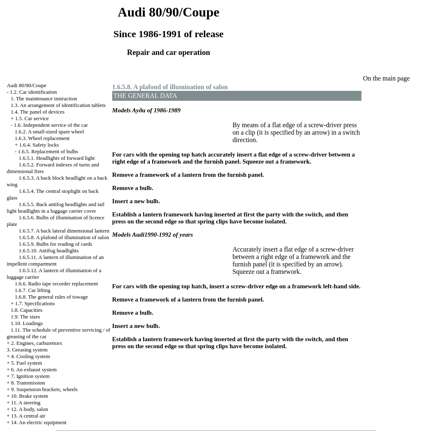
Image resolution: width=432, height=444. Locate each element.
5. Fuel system (26, 363)
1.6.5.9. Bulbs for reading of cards (55, 244)
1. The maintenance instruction (44, 98)
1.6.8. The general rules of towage (51, 297)
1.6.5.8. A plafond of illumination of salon (64, 237)
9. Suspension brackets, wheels (44, 389)
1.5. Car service (32, 118)
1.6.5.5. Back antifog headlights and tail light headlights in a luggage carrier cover (55, 207)
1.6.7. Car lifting (32, 290)
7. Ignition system (30, 376)
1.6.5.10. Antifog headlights (48, 250)
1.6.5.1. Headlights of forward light (56, 158)
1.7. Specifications (35, 303)
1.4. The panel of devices (37, 112)
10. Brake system (29, 396)
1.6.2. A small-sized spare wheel (49, 131)
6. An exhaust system (34, 369)
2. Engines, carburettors (36, 343)
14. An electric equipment (38, 422)
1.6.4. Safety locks (39, 145)
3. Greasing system (27, 350)
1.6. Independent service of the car (51, 125)
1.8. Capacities (26, 310)
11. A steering (25, 402)
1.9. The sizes (25, 316)
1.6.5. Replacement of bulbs (48, 151)
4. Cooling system (30, 356)
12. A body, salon (29, 409)
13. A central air (28, 416)
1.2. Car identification (33, 92)
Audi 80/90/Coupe (26, 85)
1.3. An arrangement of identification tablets (58, 105)
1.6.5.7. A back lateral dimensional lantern (64, 231)
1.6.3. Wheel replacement (42, 138)
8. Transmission (28, 383)
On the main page (386, 78)
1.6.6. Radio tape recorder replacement (56, 283)
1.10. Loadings (27, 323)
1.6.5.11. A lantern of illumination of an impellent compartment (55, 260)
